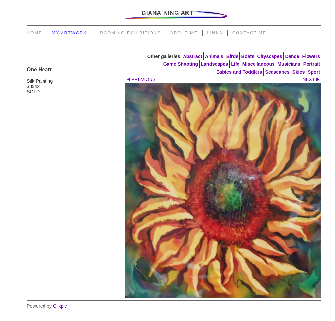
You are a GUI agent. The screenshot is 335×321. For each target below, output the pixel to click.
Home (34, 32)
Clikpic (60, 306)
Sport (314, 72)
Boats (247, 56)
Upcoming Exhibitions (129, 32)
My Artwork (69, 32)
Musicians (288, 64)
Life (235, 64)
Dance (292, 56)
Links (214, 32)
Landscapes (214, 64)
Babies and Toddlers (239, 72)
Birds (232, 56)
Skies (298, 72)
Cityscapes (269, 56)
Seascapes (277, 72)
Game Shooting (180, 64)
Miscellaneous (258, 64)
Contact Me (249, 32)
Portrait (311, 64)
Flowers (311, 56)
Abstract (192, 56)
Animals (214, 56)
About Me (184, 32)
